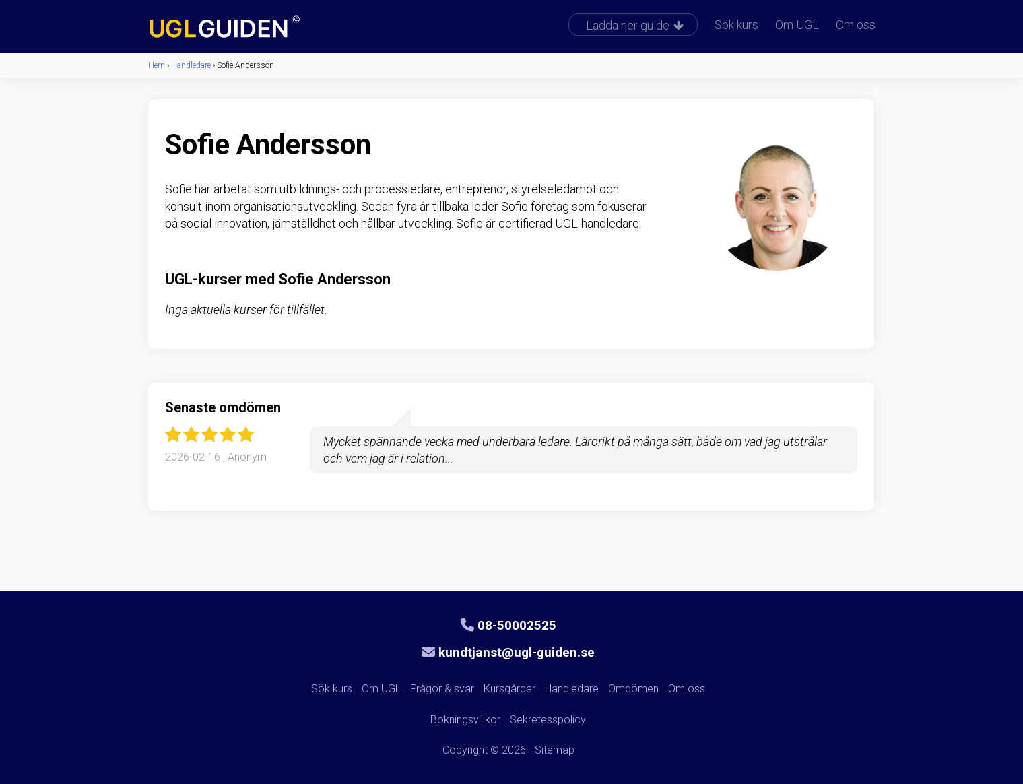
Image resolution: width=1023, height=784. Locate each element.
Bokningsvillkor (465, 719)
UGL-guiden (245, 28)
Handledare (572, 688)
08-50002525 (508, 625)
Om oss (856, 25)
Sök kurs (736, 25)
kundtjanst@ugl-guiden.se (508, 652)
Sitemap (554, 750)
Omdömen (633, 688)
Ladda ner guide (635, 25)
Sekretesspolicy (548, 719)
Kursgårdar (509, 688)
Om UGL (797, 25)
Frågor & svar (442, 688)
